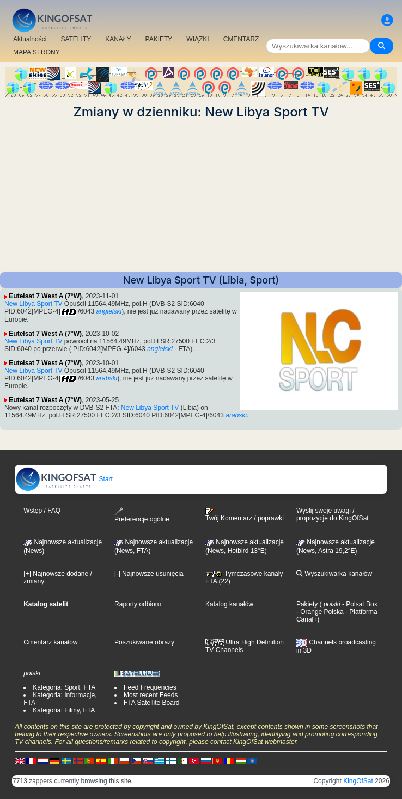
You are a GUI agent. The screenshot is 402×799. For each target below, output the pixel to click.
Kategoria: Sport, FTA (64, 687)
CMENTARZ (241, 39)
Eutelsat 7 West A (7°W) (45, 296)
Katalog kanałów (229, 604)
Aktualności (29, 39)
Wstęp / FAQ (41, 510)
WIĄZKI (197, 39)
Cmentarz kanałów (50, 642)
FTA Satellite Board (152, 702)
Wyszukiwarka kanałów (334, 573)
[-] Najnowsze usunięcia (149, 573)
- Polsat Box (358, 604)
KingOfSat (358, 781)
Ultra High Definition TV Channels (244, 646)
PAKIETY (159, 39)
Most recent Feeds (151, 695)
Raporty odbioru (137, 604)
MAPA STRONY (36, 52)
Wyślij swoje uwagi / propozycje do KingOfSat (332, 514)
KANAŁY (118, 39)
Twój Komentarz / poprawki (244, 515)
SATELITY (75, 39)
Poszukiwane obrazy (144, 642)
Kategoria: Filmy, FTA (64, 710)
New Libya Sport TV (33, 304)
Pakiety (307, 604)
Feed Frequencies (150, 687)
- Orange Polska (320, 612)
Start (64, 479)
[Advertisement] (201, 196)
